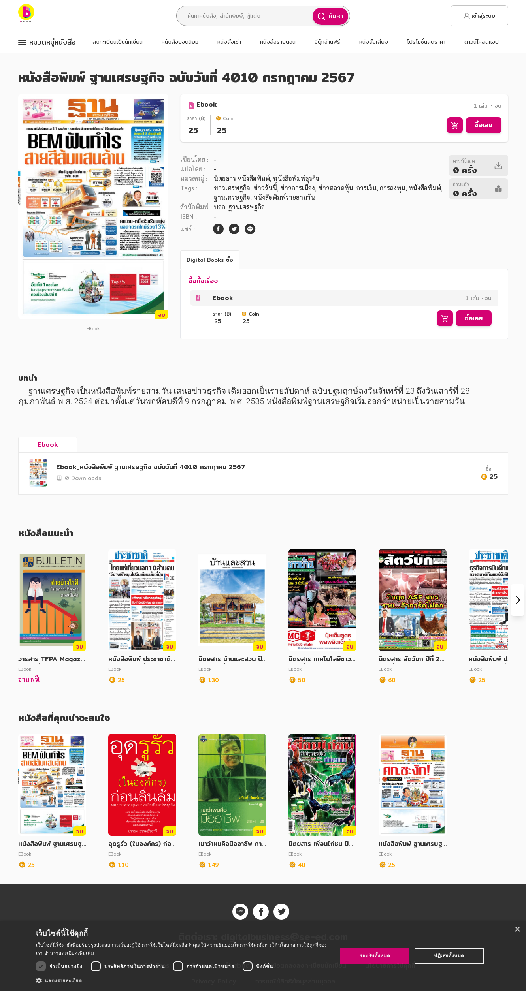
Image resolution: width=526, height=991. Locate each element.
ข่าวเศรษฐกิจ (232, 188)
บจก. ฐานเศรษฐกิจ (239, 207)
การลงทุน (392, 188)
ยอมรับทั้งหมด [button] (374, 955)
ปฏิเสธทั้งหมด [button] (449, 955)
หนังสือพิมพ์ (425, 188)
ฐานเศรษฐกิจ (232, 197)
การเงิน (366, 188)
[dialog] (263, 956)
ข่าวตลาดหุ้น (335, 188)
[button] (182, 980)
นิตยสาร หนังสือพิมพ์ (242, 178)
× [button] (517, 930)
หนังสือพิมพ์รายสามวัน (284, 197)
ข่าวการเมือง (297, 188)
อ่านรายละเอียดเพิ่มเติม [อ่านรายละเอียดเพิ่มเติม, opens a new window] (69, 953)
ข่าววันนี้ (265, 188)
